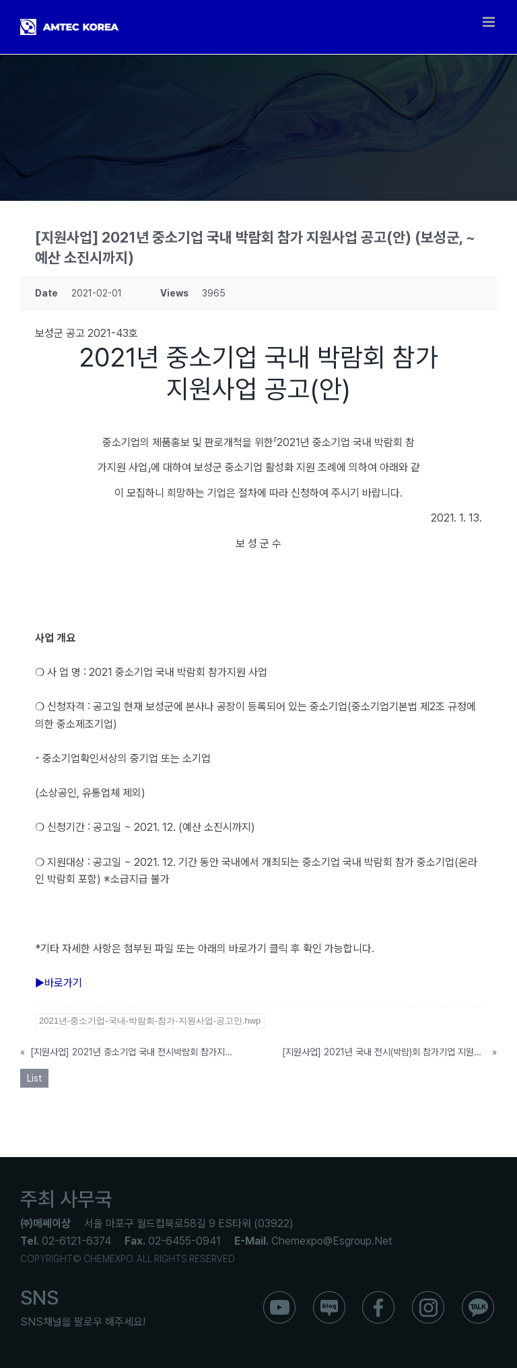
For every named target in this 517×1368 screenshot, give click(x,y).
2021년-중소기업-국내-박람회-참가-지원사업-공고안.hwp (150, 1021)
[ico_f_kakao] (478, 1296)
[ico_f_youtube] (279, 1296)
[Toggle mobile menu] (490, 22)
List (34, 1078)
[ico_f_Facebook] (378, 1296)
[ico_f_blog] (329, 1296)
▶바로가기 (58, 982)
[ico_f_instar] (428, 1296)
